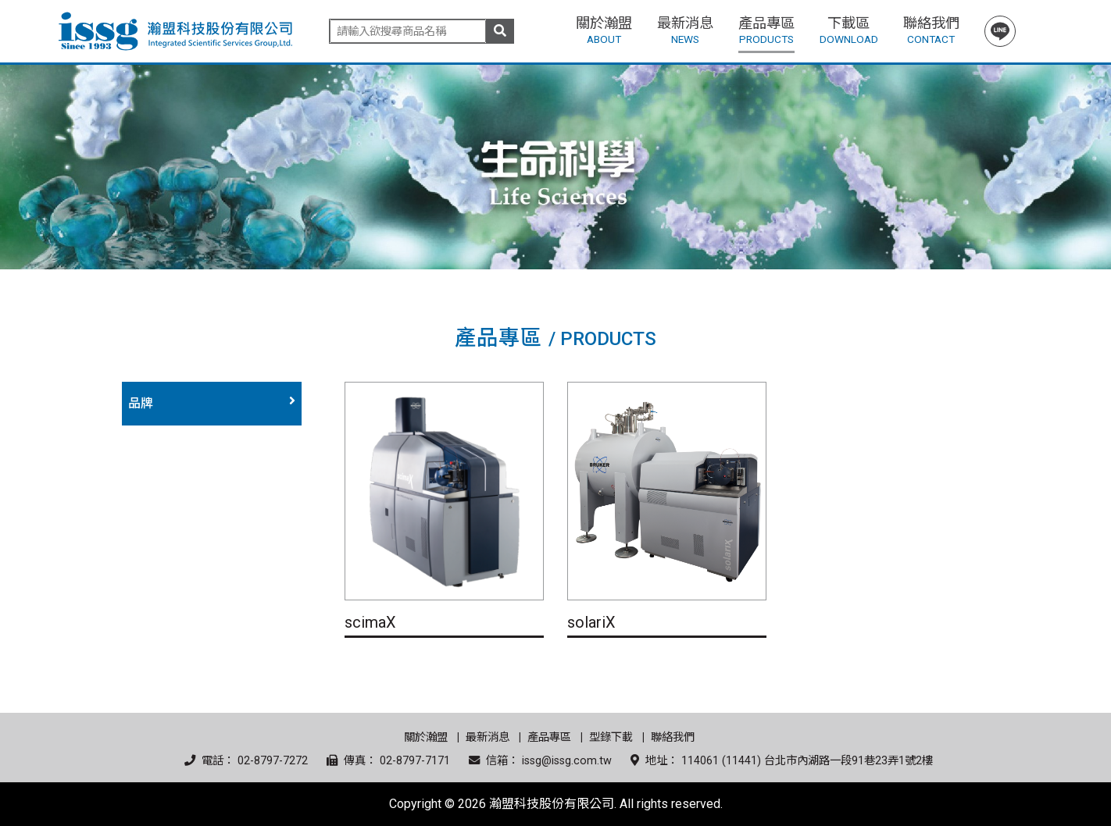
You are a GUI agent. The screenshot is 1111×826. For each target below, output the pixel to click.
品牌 (140, 403)
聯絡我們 (673, 737)
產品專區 (549, 737)
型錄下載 (611, 737)
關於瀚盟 (426, 737)
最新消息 (487, 737)
